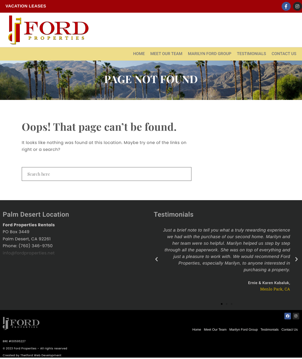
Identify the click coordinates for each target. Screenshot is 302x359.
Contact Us (283, 53)
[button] (222, 304)
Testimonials (251, 53)
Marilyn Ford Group (209, 53)
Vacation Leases (26, 6)
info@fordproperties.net (29, 253)
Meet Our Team (166, 53)
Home (139, 53)
